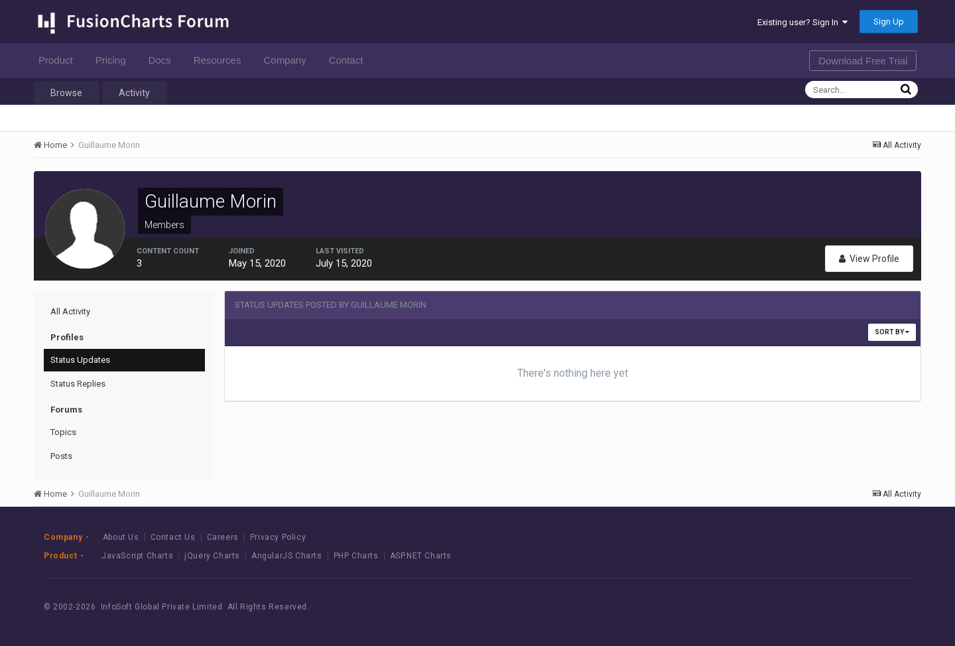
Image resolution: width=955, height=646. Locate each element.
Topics (63, 432)
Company (288, 60)
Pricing (114, 60)
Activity (134, 93)
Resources (221, 60)
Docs (163, 60)
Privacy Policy (278, 537)
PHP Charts (356, 555)
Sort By (892, 332)
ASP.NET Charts (421, 555)
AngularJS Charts (286, 555)
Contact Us (173, 537)
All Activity (70, 311)
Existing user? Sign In (802, 22)
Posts (61, 456)
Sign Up (888, 22)
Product (59, 60)
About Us (121, 537)
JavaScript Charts (137, 555)
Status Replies (77, 384)
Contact (350, 60)
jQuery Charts (212, 555)
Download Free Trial (862, 60)
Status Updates (80, 360)
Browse (66, 93)
